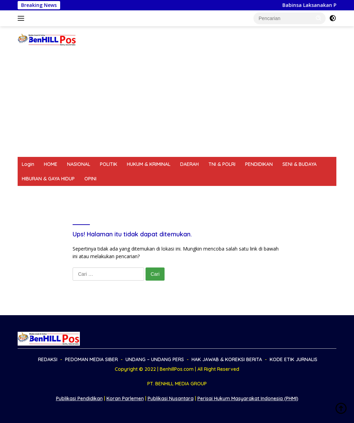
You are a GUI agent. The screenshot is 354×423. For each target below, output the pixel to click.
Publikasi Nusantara (171, 398)
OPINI (90, 179)
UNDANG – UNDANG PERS (142, 193)
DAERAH (189, 164)
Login (28, 164)
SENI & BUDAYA (299, 164)
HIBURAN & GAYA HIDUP (48, 179)
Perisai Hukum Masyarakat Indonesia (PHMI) (247, 398)
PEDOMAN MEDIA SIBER (77, 193)
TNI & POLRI (221, 164)
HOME (50, 164)
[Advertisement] (177, 105)
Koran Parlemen (125, 398)
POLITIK (108, 164)
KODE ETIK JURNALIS (285, 193)
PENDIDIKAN (259, 164)
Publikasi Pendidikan (79, 398)
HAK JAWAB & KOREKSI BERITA (216, 193)
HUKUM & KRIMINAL (148, 164)
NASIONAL (78, 164)
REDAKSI (31, 193)
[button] (319, 18)
